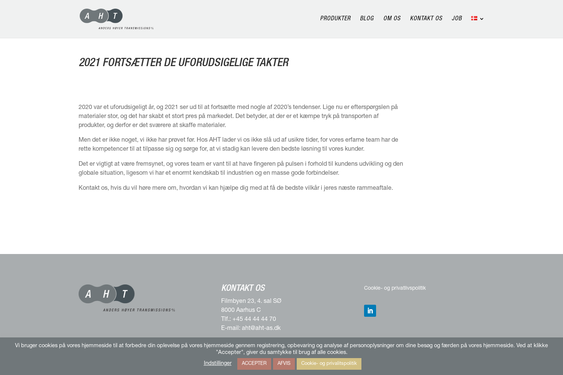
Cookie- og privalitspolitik (329, 363)
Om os (392, 19)
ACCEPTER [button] (254, 363)
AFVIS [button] (284, 363)
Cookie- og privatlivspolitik (395, 288)
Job (457, 19)
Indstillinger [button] (218, 363)
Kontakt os (426, 19)
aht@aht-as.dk (261, 329)
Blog (367, 19)
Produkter (335, 19)
